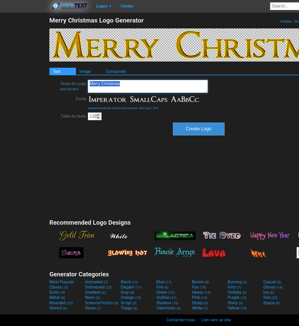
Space (271, 302)
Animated (96, 281)
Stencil (58, 308)
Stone (93, 308)
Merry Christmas (148, 86)
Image (85, 71)
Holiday (285, 21)
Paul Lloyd (145, 108)
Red (270, 297)
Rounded (61, 302)
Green (165, 292)
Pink (199, 297)
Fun (199, 287)
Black (129, 281)
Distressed (98, 287)
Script (129, 302)
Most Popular (61, 281)
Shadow (167, 302)
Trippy (129, 308)
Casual (272, 281)
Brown (200, 281)
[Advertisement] (24, 94)
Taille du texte (73, 116)
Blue (164, 281)
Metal (57, 297)
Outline (166, 297)
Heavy (201, 292)
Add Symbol (69, 89)
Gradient (95, 292)
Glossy (273, 287)
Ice (268, 292)
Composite (116, 71)
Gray (127, 292)
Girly (234, 287)
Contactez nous (180, 319)
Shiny (235, 302)
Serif (155, 108)
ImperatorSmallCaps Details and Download (112, 108)
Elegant (131, 287)
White (200, 308)
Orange (131, 297)
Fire (162, 287)
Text (56, 71)
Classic (58, 287)
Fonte (81, 98)
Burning (237, 281)
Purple (237, 297)
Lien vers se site (216, 319)
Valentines (168, 308)
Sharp (200, 302)
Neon (92, 297)
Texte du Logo (73, 86)
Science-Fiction (101, 302)
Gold (57, 292)
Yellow (237, 308)
